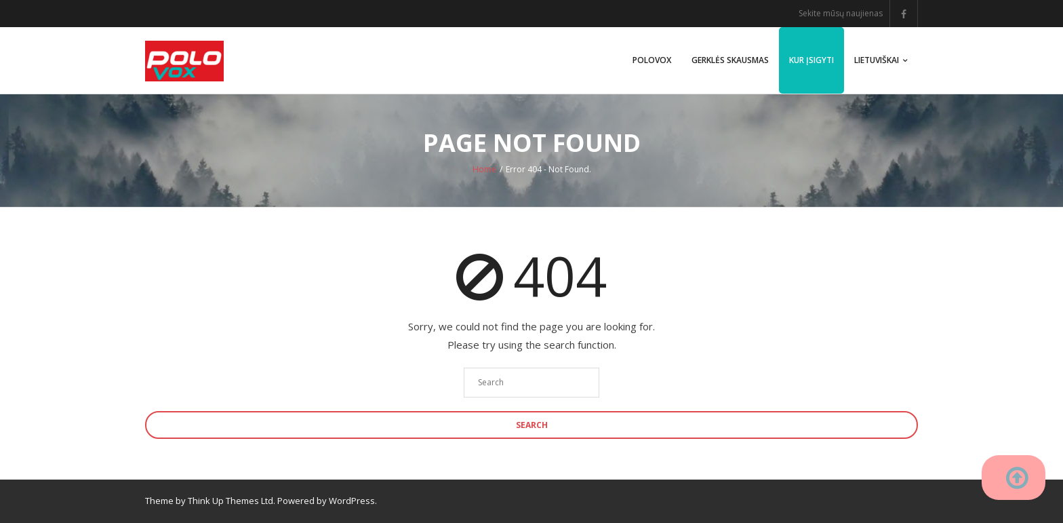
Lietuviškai (876, 60)
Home (484, 169)
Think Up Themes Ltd (230, 501)
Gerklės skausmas (730, 60)
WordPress (352, 501)
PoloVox (652, 60)
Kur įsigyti (811, 60)
